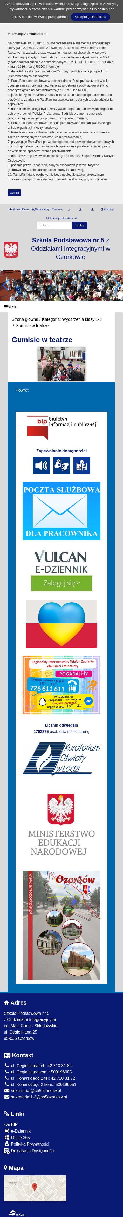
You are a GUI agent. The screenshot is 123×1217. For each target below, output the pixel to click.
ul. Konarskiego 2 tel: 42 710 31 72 (39, 1078)
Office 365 (17, 1137)
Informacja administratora (62, 218)
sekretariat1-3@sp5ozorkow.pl (35, 1097)
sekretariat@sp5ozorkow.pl (32, 1091)
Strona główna (19, 209)
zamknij (14, 192)
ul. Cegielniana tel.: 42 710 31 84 (38, 1066)
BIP (11, 1124)
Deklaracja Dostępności (29, 1151)
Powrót (22, 390)
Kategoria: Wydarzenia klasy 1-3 (72, 319)
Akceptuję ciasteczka (90, 17)
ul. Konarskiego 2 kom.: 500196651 (40, 1084)
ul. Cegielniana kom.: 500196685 (38, 1072)
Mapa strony (40, 209)
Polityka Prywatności (26, 1143)
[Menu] (61, 306)
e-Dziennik (17, 1130)
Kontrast (107, 209)
